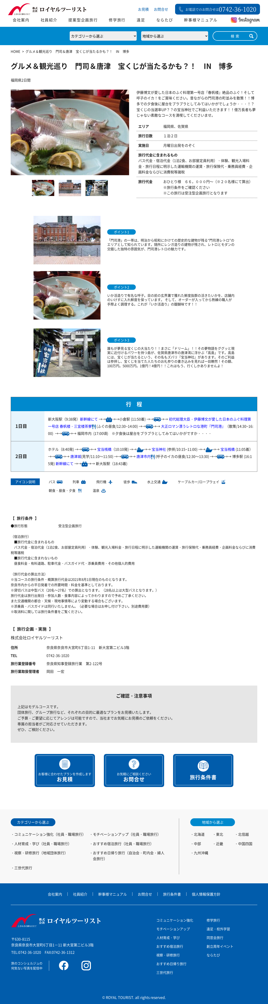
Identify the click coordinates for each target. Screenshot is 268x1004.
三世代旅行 (23, 867)
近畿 (219, 843)
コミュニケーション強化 (174, 920)
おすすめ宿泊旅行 (169, 946)
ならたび (164, 20)
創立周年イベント (220, 946)
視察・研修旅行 (168, 955)
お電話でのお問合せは (220, 9)
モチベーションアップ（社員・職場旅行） (127, 834)
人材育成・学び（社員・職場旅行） (42, 843)
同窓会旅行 (215, 937)
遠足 (141, 20)
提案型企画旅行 (83, 20)
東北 (219, 834)
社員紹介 (49, 20)
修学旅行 (117, 20)
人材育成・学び (168, 937)
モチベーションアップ (173, 928)
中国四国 (245, 843)
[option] (70, 132)
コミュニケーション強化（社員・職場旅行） (50, 834)
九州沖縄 (201, 852)
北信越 (243, 834)
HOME (15, 51)
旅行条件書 (172, 894)
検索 (236, 36)
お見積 (143, 9)
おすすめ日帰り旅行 (171, 963)
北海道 (199, 834)
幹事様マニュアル (201, 20)
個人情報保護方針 (206, 894)
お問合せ (161, 9)
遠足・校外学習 (218, 928)
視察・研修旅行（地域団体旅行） (41, 852)
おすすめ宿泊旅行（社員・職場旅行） (123, 843)
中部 (197, 843)
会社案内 (21, 20)
